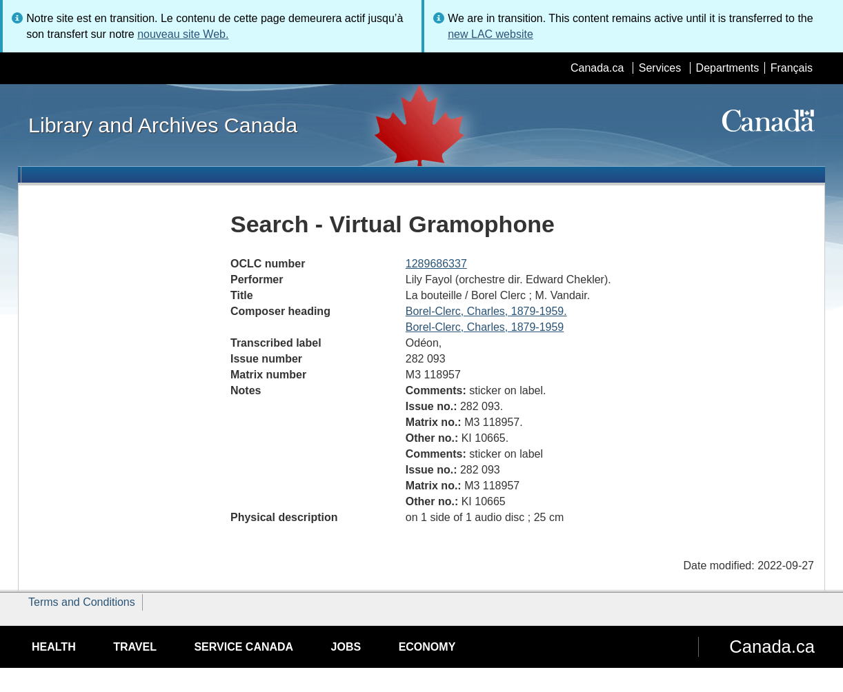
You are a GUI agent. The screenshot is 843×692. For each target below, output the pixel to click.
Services (660, 68)
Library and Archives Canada (162, 124)
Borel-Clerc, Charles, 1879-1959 (485, 327)
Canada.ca (597, 68)
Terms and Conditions (81, 602)
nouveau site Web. (182, 34)
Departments (728, 68)
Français (792, 68)
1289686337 (436, 263)
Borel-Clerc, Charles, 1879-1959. (486, 311)
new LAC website (490, 34)
